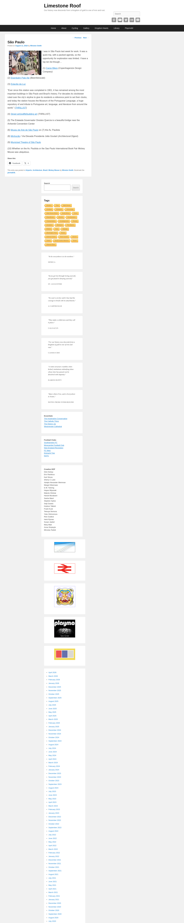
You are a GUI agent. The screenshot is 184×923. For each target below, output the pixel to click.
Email (137, 20)
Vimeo (126, 20)
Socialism (49, 225)
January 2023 (54, 813)
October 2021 (54, 867)
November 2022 (55, 820)
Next (86, 38)
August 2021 (53, 874)
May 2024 (52, 755)
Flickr (132, 20)
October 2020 (54, 910)
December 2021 (55, 860)
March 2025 (53, 719)
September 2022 (55, 828)
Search (47, 183)
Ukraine (61, 217)
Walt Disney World (52, 213)
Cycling (75, 28)
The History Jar (50, 424)
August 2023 (53, 788)
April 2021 (53, 889)
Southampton (72, 217)
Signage (65, 229)
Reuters (49, 205)
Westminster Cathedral (53, 426)
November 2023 (55, 777)
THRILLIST (20, 108)
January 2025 (54, 727)
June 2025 (53, 709)
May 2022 (52, 842)
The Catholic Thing (51, 421)
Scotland (49, 209)
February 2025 (54, 723)
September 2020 (55, 914)
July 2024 (52, 748)
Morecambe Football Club (54, 445)
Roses (63, 233)
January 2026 (54, 683)
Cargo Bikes (52, 68)
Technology (70, 209)
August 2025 (53, 701)
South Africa (65, 213)
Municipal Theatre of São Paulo (26, 142)
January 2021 (54, 900)
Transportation (51, 221)
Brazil (45, 170)
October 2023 (54, 781)
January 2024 (54, 770)
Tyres (75, 213)
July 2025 (52, 705)
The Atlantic (70, 225)
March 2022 (53, 849)
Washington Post (52, 233)
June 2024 (53, 752)
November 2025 (55, 690)
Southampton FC (50, 443)
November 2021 (55, 864)
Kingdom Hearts (101, 28)
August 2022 (53, 831)
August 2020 (53, 918)
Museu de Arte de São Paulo (24, 130)
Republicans (50, 217)
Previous (76, 38)
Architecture (37, 170)
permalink (11, 173)
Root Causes (64, 236)
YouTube (120, 20)
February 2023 (54, 809)
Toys (56, 229)
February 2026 (54, 680)
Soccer (74, 236)
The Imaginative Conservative (55, 419)
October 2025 (54, 694)
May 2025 (52, 712)
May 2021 (52, 885)
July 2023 (52, 791)
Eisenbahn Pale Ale (20, 78)
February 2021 (54, 896)
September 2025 (55, 698)
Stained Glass (51, 244)
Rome (75, 240)
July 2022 (52, 835)
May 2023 (52, 799)
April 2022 (53, 846)
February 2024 (54, 766)
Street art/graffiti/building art (24, 114)
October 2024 (54, 737)
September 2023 (55, 784)
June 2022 (53, 838)
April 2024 (53, 759)
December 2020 (55, 903)
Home (53, 28)
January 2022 (54, 856)
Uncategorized (64, 221)
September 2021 (55, 871)
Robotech (59, 209)
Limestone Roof (62, 6)
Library (117, 28)
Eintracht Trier (49, 453)
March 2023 (53, 806)
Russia (75, 221)
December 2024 (55, 730)
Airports (28, 170)
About (63, 28)
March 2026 (53, 676)
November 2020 (55, 907)
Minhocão (15, 136)
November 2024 (55, 734)
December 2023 (55, 773)
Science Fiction (51, 236)
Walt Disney (66, 205)
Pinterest (114, 20)
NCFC (46, 456)
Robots (49, 229)
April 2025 (53, 716)
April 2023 (53, 802)
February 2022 (54, 853)
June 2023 (53, 795)
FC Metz (47, 451)
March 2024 (53, 763)
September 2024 (55, 741)
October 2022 (54, 824)
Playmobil (129, 28)
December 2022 (55, 817)
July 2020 (52, 921)
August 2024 (53, 745)
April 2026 (53, 672)
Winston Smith (36, 46)
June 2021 (53, 882)
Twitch (48, 240)
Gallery (86, 28)
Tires (57, 205)
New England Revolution (53, 448)
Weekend (59, 225)
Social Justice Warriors (62, 240)
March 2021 (53, 892)
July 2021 (52, 878)
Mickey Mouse (53, 170)
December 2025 (55, 687)
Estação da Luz (18, 84)
